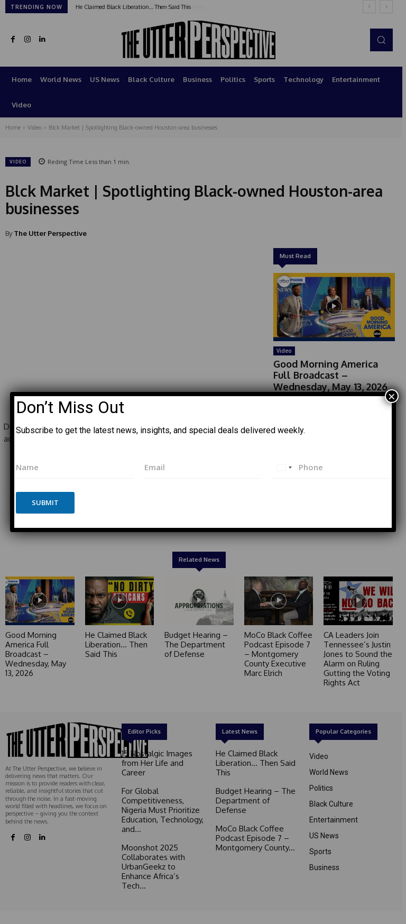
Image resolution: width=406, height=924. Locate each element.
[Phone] (331, 467)
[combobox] (284, 467)
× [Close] (391, 396)
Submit (45, 502)
